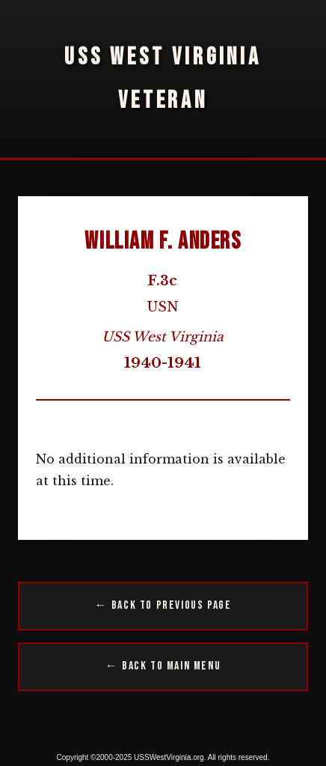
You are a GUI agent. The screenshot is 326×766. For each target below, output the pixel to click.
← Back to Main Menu (163, 666)
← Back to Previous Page (163, 605)
